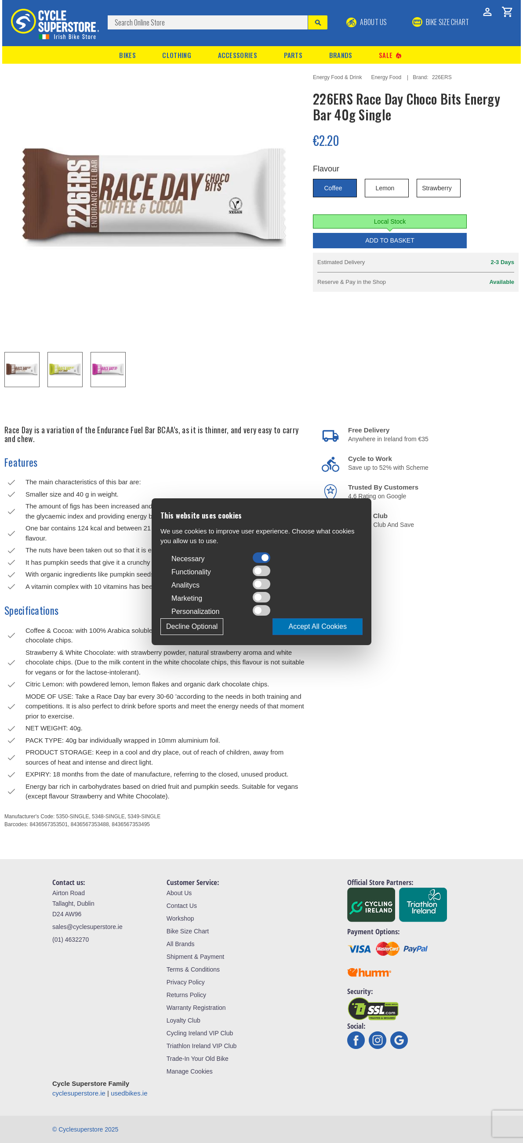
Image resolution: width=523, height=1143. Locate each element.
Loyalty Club (183, 1020)
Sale (391, 55)
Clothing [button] (176, 55)
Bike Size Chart (188, 931)
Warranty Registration (196, 1007)
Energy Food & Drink (337, 77)
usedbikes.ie (129, 1093)
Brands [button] (340, 55)
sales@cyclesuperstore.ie (87, 926)
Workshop (180, 918)
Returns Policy (186, 994)
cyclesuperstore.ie (78, 1093)
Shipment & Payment (196, 956)
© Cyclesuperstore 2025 (85, 1129)
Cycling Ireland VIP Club (200, 1033)
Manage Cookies (190, 1071)
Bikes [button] (127, 55)
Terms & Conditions (193, 969)
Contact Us (182, 905)
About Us (366, 22)
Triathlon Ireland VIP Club (202, 1045)
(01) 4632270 (70, 939)
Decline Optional (192, 626)
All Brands (181, 943)
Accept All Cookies (317, 626)
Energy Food (386, 77)
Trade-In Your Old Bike (198, 1058)
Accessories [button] (237, 55)
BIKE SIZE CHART (440, 22)
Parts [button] (293, 55)
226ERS (442, 77)
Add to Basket (389, 240)
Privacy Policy (186, 982)
